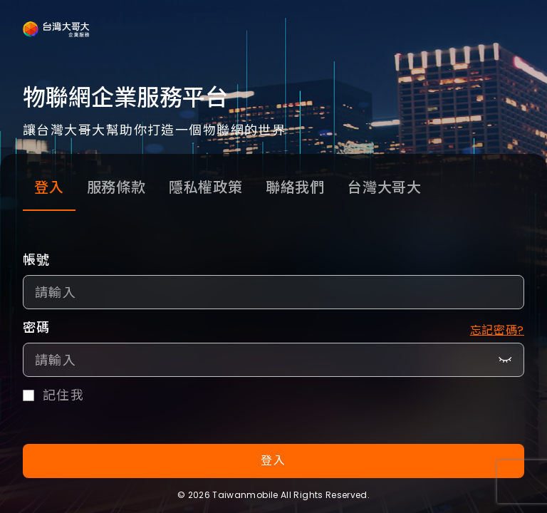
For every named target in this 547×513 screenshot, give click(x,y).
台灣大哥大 (385, 187)
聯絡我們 (295, 187)
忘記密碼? (497, 330)
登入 (49, 187)
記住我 (63, 395)
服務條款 (116, 187)
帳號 (37, 260)
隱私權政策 (206, 187)
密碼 (37, 327)
